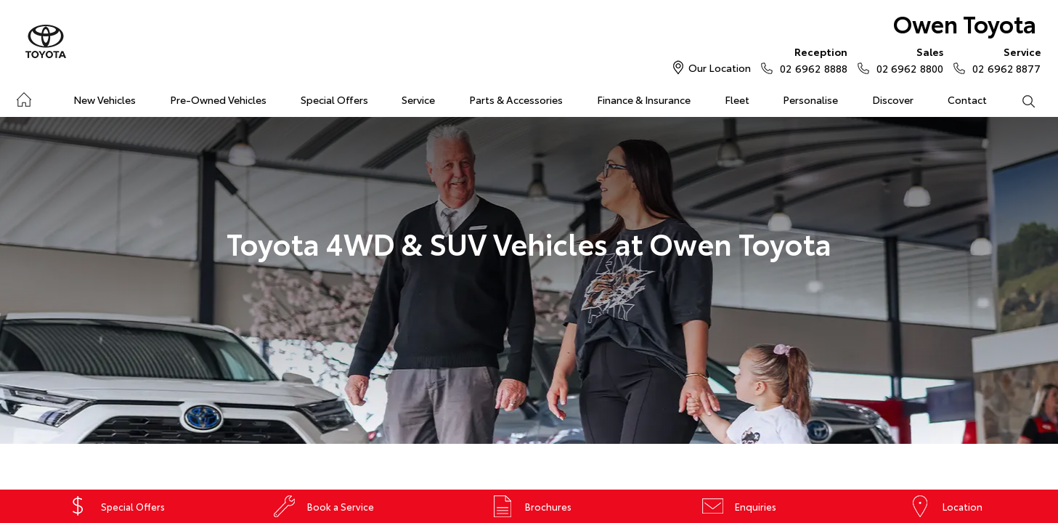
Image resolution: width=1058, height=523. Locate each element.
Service (418, 99)
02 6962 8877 (1003, 60)
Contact (967, 99)
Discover (892, 99)
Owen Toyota (964, 23)
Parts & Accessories (516, 99)
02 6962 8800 (906, 60)
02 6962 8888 (810, 60)
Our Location (719, 67)
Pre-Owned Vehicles (218, 99)
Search (1019, 100)
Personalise (810, 99)
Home (24, 96)
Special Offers (334, 99)
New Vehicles (104, 99)
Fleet (737, 99)
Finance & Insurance (644, 99)
